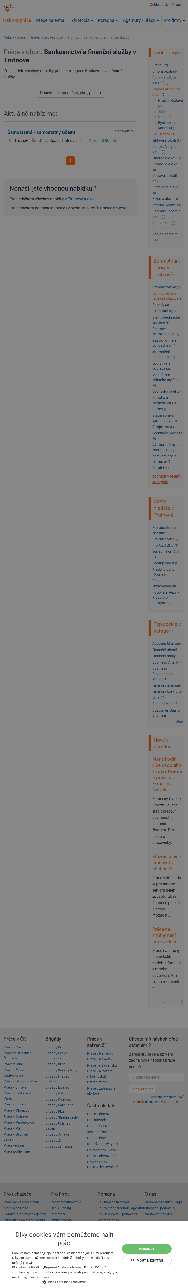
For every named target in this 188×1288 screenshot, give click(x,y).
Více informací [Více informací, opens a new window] (40, 1277)
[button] (64, 1282)
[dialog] (94, 1254)
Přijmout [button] (147, 1249)
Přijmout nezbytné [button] (146, 1260)
